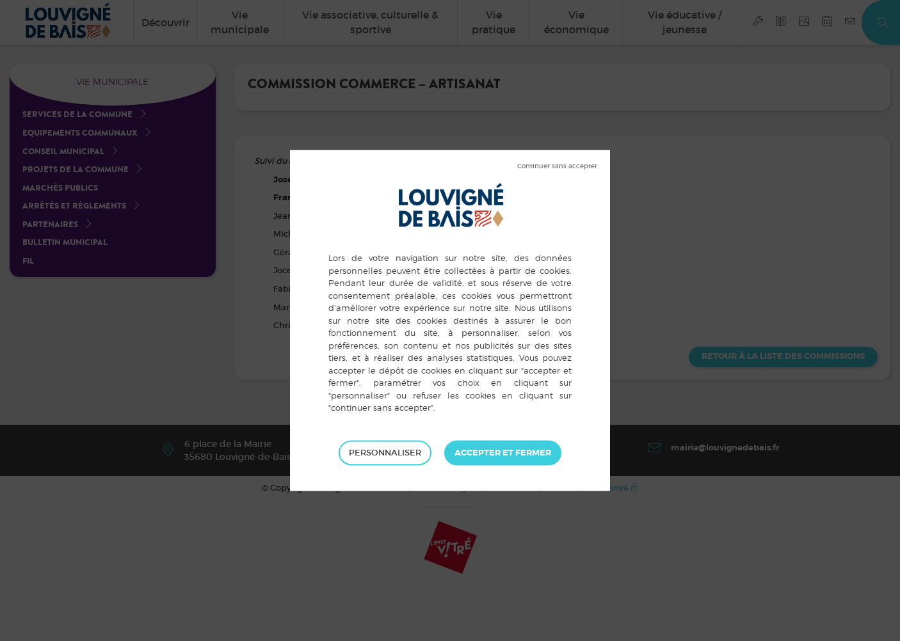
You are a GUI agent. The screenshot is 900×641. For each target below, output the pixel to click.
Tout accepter (502, 453)
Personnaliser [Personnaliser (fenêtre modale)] (385, 452)
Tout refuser (557, 166)
